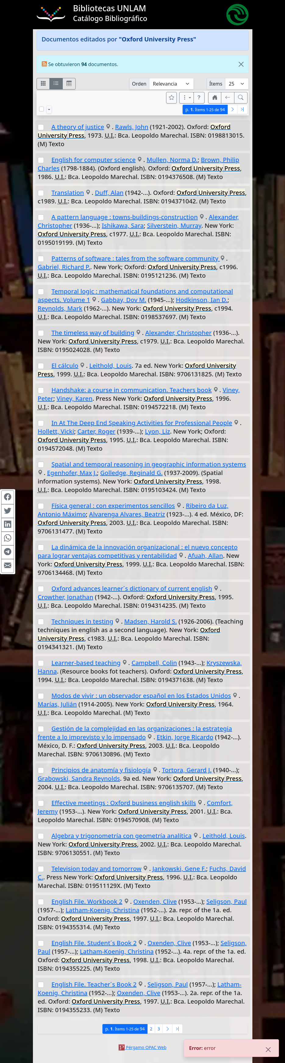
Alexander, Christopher (178, 333)
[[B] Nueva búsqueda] (241, 98)
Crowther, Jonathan (66, 597)
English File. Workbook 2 (87, 901)
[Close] (241, 64)
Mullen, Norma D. (172, 160)
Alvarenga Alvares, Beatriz (127, 514)
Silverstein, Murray (174, 225)
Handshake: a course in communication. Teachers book (132, 390)
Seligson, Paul (226, 901)
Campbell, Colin (154, 663)
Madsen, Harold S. (150, 621)
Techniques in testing (82, 621)
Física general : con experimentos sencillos (113, 506)
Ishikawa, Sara (123, 225)
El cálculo (65, 365)
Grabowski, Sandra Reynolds (79, 778)
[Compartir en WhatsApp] (7, 538)
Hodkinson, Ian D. (201, 300)
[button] (199, 98)
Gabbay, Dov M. (123, 300)
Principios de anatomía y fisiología (101, 770)
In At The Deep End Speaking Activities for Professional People (142, 423)
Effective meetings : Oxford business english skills (124, 803)
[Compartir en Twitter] (7, 511)
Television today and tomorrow (96, 868)
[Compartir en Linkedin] (7, 525)
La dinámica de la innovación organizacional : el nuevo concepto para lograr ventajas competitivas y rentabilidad (138, 551)
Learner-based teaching (86, 663)
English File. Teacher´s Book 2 (94, 984)
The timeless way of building (93, 333)
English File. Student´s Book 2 (94, 943)
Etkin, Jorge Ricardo (185, 737)
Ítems (216, 83)
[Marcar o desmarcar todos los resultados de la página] (41, 109)
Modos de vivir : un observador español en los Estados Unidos (141, 696)
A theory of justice (78, 127)
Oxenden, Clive (155, 901)
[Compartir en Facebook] (7, 497)
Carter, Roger (96, 431)
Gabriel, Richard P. (64, 267)
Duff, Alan (109, 192)
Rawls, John (131, 127)
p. (205, 109)
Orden (139, 83)
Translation (68, 192)
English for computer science (94, 160)
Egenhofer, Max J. (72, 473)
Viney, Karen (74, 398)
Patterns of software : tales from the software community (136, 258)
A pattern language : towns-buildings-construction (125, 217)
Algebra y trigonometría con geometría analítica (122, 836)
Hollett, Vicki (56, 431)
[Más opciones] (186, 98)
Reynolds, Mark (60, 308)
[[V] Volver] (227, 98)
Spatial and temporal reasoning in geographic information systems (149, 464)
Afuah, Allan (205, 555)
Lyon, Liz (157, 431)
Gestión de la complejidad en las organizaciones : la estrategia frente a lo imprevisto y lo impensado (135, 732)
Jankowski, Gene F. (179, 868)
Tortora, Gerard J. (187, 770)
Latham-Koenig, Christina (102, 910)
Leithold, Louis (110, 365)
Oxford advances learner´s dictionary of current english (132, 588)
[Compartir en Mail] (7, 566)
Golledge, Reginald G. (131, 473)
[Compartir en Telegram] (7, 552)
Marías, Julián (57, 704)
